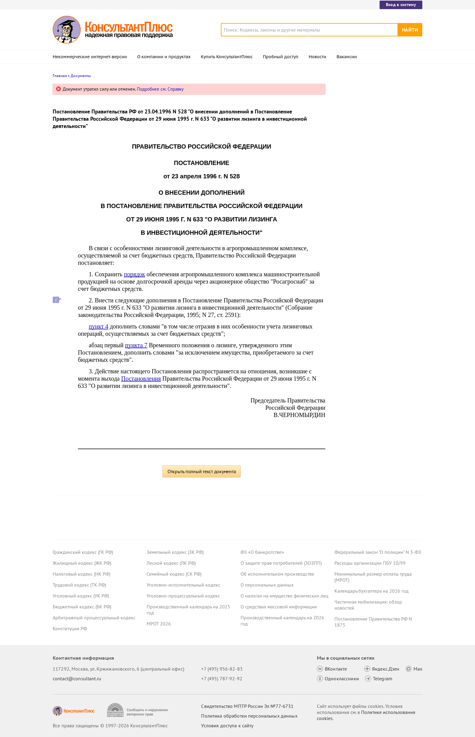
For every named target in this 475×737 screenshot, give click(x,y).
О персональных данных (267, 585)
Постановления (141, 378)
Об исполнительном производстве (277, 574)
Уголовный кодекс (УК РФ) (81, 596)
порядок (134, 274)
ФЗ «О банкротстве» (262, 552)
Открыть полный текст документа (202, 471)
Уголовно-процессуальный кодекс (183, 596)
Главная (60, 75)
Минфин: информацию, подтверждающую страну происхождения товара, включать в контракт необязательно (373, 221)
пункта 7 (136, 345)
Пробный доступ (280, 56)
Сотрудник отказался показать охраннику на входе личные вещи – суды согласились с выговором (374, 152)
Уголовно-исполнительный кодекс (183, 585)
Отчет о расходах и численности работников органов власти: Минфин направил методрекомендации (375, 119)
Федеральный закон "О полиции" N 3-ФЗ (377, 552)
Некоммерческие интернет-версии (90, 56)
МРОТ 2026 (159, 624)
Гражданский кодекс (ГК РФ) (83, 552)
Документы (81, 75)
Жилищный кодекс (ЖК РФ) (82, 563)
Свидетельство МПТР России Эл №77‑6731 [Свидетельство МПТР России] (247, 706)
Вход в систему (401, 4)
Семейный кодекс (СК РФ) (174, 574)
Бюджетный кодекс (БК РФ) (82, 607)
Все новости (350, 243)
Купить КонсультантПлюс (227, 56)
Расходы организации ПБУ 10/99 (370, 563)
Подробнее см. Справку (160, 89)
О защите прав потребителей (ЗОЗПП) (281, 563)
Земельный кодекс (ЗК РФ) (175, 552)
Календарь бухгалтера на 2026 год (371, 591)
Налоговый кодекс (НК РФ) (81, 574)
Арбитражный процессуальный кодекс (94, 617)
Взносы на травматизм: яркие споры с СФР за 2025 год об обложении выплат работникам (377, 185)
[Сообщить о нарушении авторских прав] (138, 710)
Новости (317, 56)
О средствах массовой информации (279, 607)
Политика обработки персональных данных (249, 716)
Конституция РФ (70, 628)
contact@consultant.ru (77, 678)
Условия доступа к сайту (227, 725)
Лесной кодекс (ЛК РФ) (171, 563)
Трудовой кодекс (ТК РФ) (79, 585)
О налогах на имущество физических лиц (284, 596)
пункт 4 (98, 326)
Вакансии (347, 56)
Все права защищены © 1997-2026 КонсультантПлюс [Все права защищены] (110, 725)
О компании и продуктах (164, 56)
